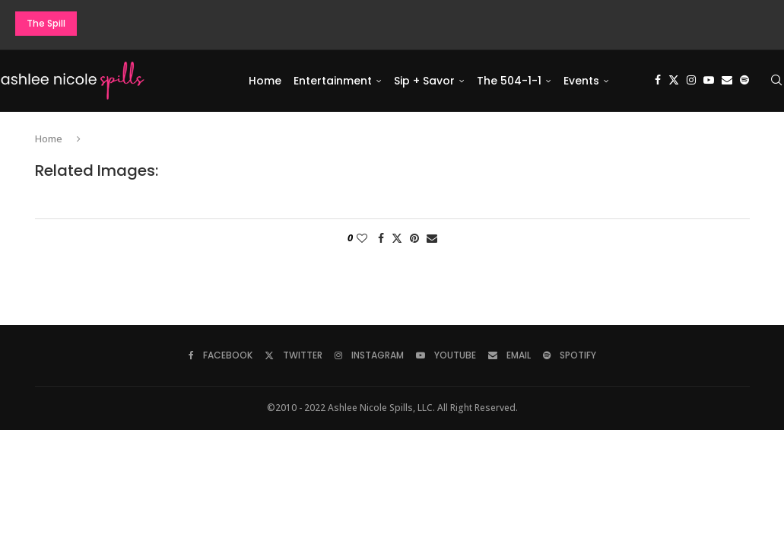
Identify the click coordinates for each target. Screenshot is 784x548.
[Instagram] (691, 80)
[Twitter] (673, 80)
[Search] (776, 80)
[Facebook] (658, 80)
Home (265, 80)
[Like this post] (362, 238)
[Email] (727, 80)
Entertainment (333, 80)
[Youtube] (708, 80)
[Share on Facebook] (381, 238)
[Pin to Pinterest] (414, 238)
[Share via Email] (432, 238)
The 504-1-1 (509, 80)
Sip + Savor (424, 80)
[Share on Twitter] (397, 238)
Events (581, 80)
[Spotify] (744, 80)
